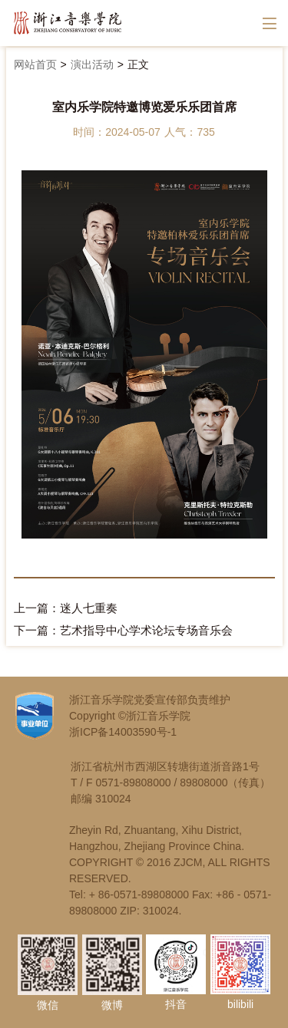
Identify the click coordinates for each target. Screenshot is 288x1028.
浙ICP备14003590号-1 (123, 732)
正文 (138, 64)
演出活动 (92, 64)
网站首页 (35, 64)
